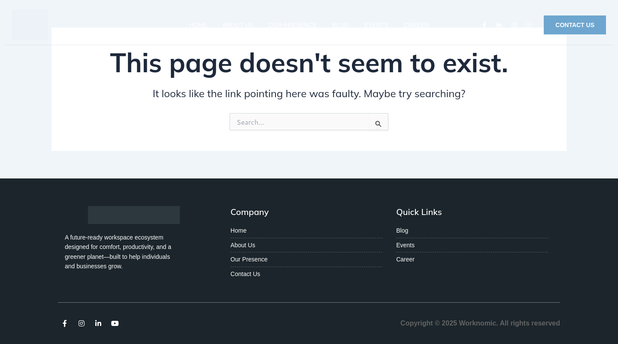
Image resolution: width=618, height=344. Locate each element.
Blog (340, 25)
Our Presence (293, 25)
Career (416, 25)
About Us (238, 25)
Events (376, 25)
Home (198, 25)
